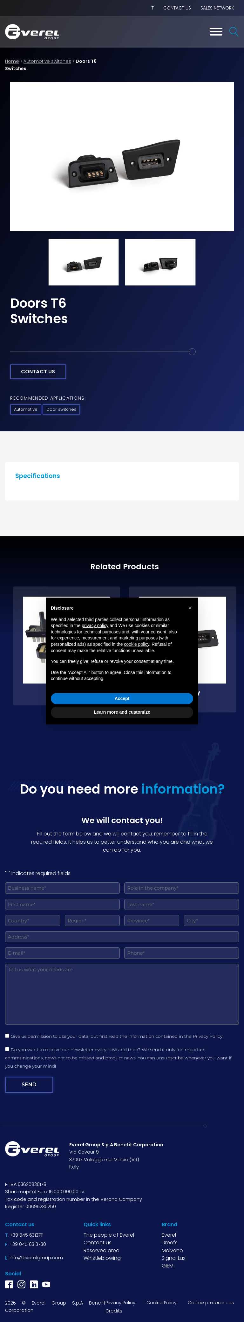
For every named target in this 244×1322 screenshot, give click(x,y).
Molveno (172, 1249)
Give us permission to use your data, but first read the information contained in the (117, 1036)
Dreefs (170, 1242)
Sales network (217, 8)
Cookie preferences (211, 1302)
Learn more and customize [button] (122, 712)
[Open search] (234, 31)
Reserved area (101, 1249)
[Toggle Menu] (216, 32)
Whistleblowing (102, 1257)
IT (152, 8)
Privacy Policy (208, 1036)
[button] (190, 608)
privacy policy (95, 625)
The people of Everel (109, 1234)
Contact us (177, 8)
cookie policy (136, 644)
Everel (169, 1234)
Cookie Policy (161, 1302)
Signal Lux (173, 1257)
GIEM (167, 1265)
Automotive (25, 409)
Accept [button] (122, 698)
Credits (113, 1310)
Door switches (61, 409)
